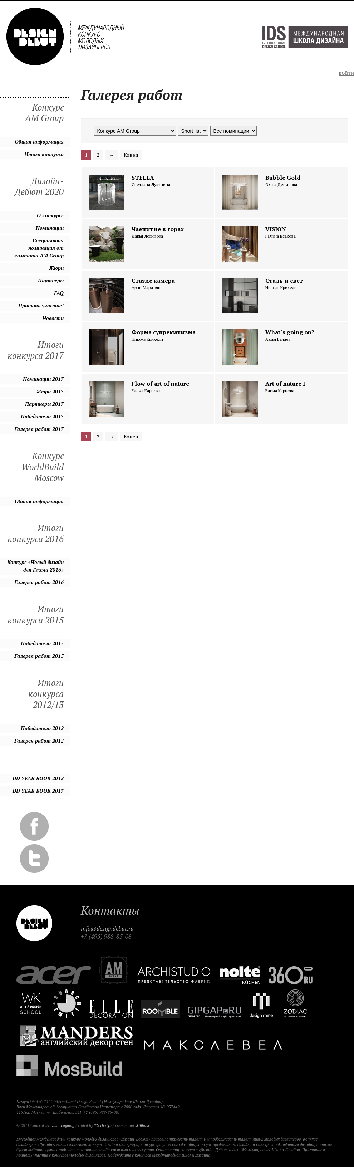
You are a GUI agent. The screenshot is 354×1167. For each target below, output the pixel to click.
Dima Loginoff (62, 1125)
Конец (131, 154)
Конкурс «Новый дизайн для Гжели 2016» (35, 566)
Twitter (34, 858)
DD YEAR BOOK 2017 (38, 790)
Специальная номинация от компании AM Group (39, 248)
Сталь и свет (284, 281)
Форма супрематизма (164, 332)
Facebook (34, 826)
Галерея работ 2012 (39, 740)
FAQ (59, 293)
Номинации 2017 (43, 378)
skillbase (142, 1125)
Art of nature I (285, 384)
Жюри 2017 (50, 391)
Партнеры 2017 (44, 403)
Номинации (50, 227)
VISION (275, 229)
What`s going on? (289, 332)
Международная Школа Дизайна (305, 37)
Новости (53, 318)
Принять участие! (41, 305)
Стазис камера (153, 281)
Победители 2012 (42, 728)
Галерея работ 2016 (39, 582)
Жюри (56, 267)
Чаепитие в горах (158, 229)
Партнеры (51, 280)
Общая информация (39, 141)
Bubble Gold (282, 177)
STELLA (143, 177)
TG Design (103, 1125)
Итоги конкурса (44, 154)
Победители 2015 (42, 643)
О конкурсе (50, 215)
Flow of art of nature (160, 384)
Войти (346, 73)
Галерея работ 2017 (39, 429)
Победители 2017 (42, 416)
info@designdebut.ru (107, 929)
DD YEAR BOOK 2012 (38, 778)
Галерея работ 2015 (39, 655)
